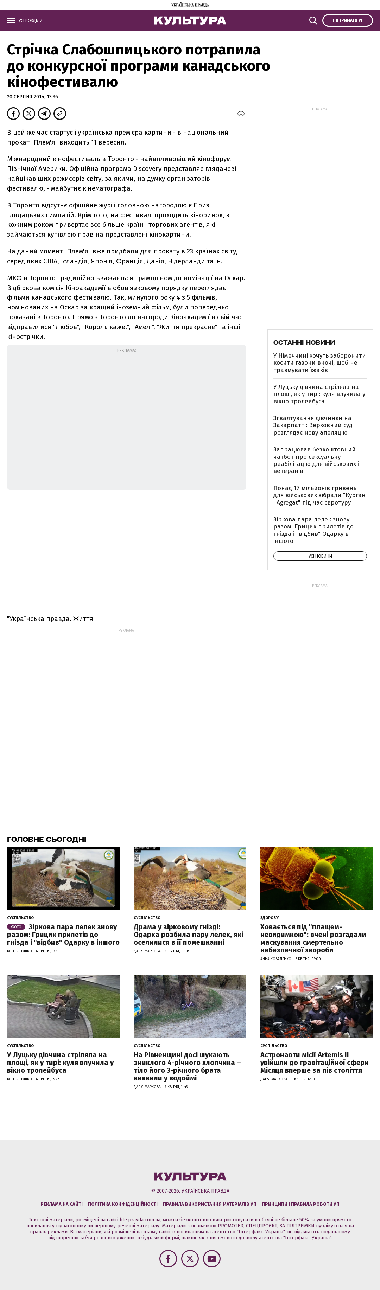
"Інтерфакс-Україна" (261, 1232)
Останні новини (304, 342)
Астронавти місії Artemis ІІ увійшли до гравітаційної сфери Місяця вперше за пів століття (314, 1062)
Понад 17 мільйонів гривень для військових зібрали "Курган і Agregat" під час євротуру (319, 495)
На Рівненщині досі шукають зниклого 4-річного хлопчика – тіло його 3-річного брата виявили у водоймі (187, 1066)
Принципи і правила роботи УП (301, 1204)
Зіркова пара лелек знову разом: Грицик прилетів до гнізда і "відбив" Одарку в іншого (313, 530)
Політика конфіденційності (123, 1204)
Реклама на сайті (61, 1204)
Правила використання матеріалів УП (209, 1204)
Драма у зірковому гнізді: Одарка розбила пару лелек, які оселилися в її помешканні (188, 934)
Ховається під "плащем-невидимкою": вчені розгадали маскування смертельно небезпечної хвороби (313, 938)
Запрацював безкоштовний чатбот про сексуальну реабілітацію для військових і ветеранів (316, 460)
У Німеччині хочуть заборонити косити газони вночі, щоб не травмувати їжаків (319, 363)
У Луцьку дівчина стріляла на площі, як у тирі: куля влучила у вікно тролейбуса (319, 394)
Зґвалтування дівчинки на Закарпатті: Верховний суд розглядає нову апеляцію (313, 425)
